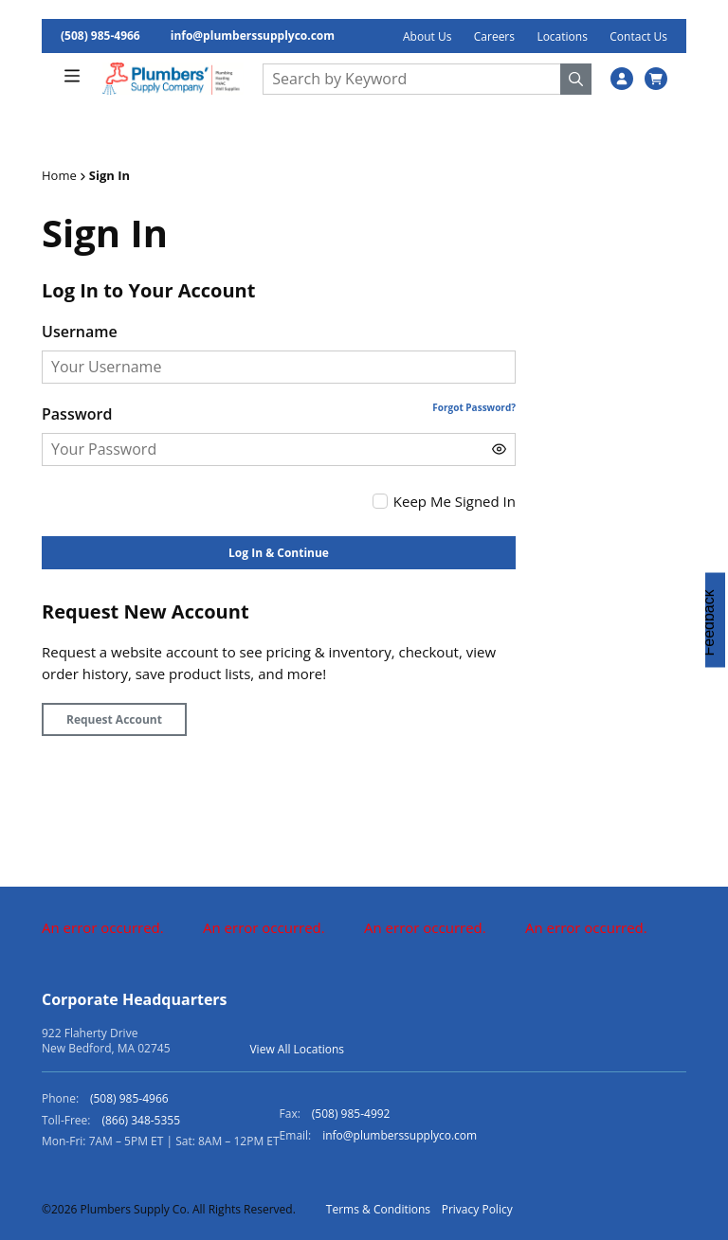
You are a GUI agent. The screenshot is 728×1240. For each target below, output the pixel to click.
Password (77, 414)
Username (80, 331)
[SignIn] (621, 78)
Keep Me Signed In (454, 501)
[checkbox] (380, 501)
